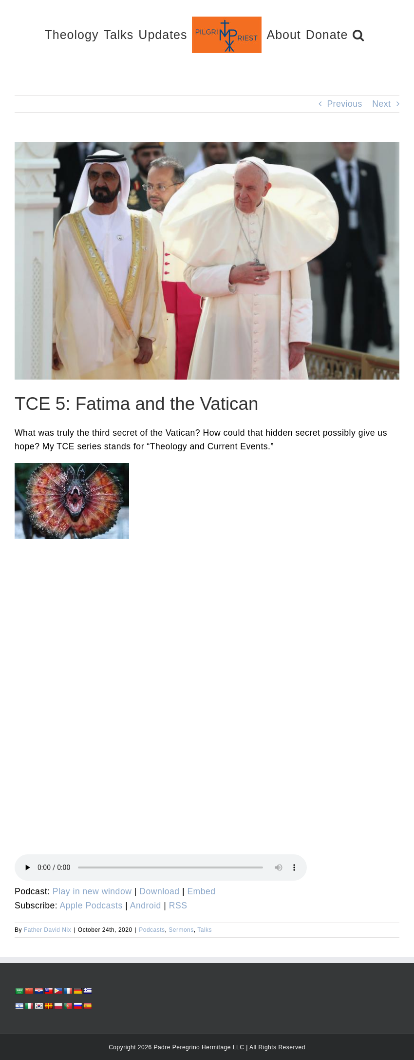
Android (145, 905)
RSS (178, 905)
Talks (204, 929)
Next (381, 104)
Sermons (181, 929)
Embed (201, 891)
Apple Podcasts (91, 905)
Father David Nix (47, 929)
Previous (344, 104)
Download (159, 891)
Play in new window (92, 891)
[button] (358, 34)
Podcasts (152, 929)
